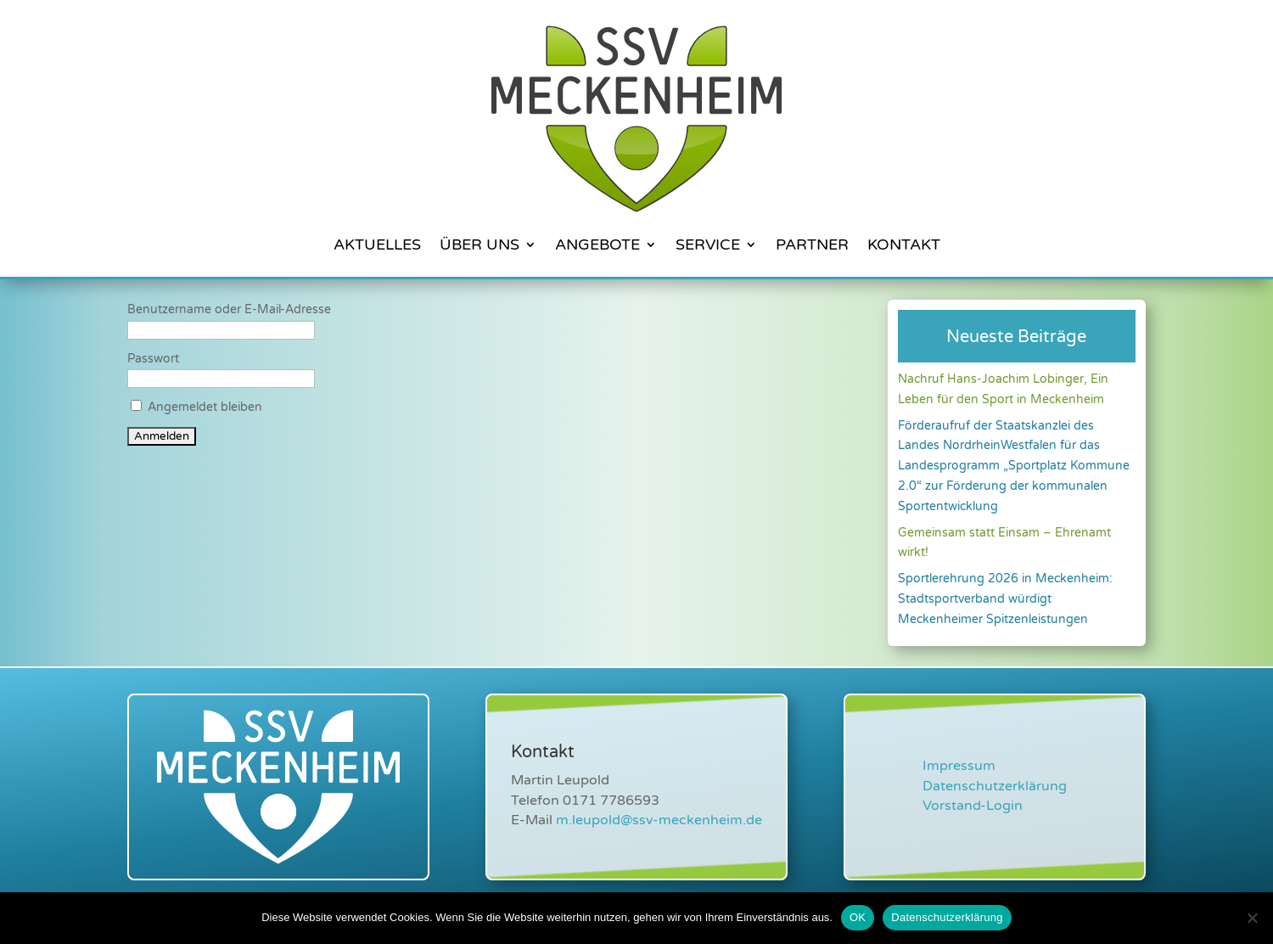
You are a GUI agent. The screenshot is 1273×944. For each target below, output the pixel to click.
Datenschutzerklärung (995, 786)
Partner (812, 244)
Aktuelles (377, 244)
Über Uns (479, 244)
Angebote (597, 244)
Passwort (153, 358)
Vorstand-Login (973, 805)
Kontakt (903, 244)
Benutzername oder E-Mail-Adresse (229, 309)
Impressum (959, 765)
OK (858, 917)
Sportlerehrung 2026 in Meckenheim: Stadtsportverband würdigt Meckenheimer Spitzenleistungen (1005, 599)
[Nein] (1251, 917)
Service (708, 244)
